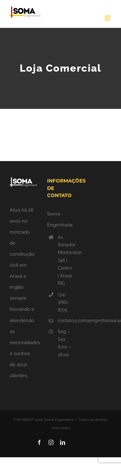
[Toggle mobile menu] (108, 18)
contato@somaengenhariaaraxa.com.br (66, 320)
